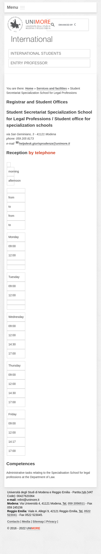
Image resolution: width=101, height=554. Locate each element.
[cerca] (67, 24)
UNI (33, 528)
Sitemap (38, 521)
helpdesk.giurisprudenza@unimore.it (44, 143)
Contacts (13, 521)
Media (26, 521)
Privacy (51, 521)
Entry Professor (29, 63)
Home (29, 88)
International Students (36, 53)
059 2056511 (76, 503)
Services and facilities (52, 88)
